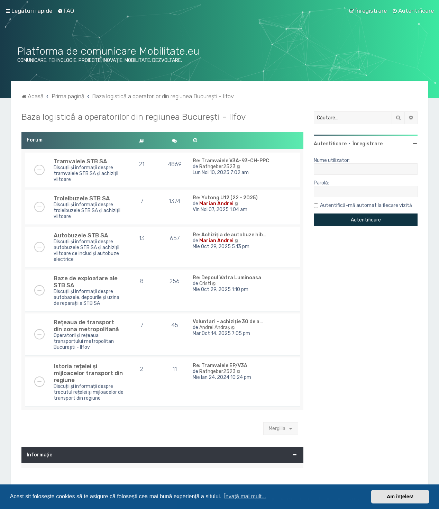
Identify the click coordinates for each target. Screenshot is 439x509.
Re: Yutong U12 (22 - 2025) (225, 198)
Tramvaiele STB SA (80, 161)
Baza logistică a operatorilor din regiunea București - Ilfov (133, 116)
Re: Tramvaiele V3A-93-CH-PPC (231, 161)
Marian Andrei (216, 204)
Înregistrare (368, 144)
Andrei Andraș (214, 327)
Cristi (205, 284)
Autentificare (330, 144)
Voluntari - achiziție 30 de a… (228, 322)
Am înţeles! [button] (400, 496)
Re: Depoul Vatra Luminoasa (227, 278)
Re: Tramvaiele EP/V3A (220, 366)
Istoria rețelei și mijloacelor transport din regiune (88, 373)
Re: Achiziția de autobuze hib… (229, 235)
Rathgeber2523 (217, 167)
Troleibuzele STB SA (82, 198)
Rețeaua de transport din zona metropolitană (86, 326)
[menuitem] (65, 11)
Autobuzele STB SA (81, 235)
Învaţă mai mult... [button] (245, 496)
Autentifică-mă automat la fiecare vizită (366, 205)
